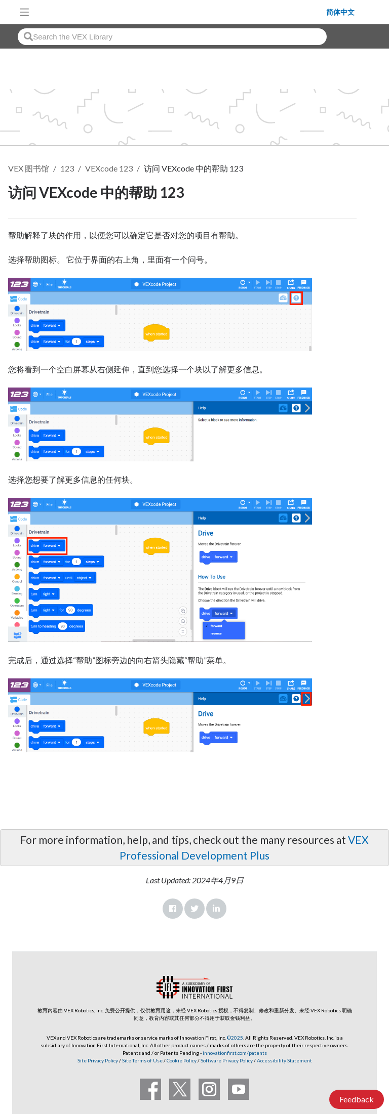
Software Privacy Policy (227, 1060)
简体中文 (340, 12)
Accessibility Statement (284, 1060)
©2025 (235, 1038)
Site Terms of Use (142, 1060)
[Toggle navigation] (24, 12)
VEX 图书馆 (28, 168)
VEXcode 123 (109, 168)
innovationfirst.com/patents (235, 1053)
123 (67, 168)
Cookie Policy (182, 1060)
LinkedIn (216, 908)
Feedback (356, 1099)
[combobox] (172, 36)
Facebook (173, 908)
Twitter (194, 908)
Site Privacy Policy (97, 1060)
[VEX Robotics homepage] (180, 12)
